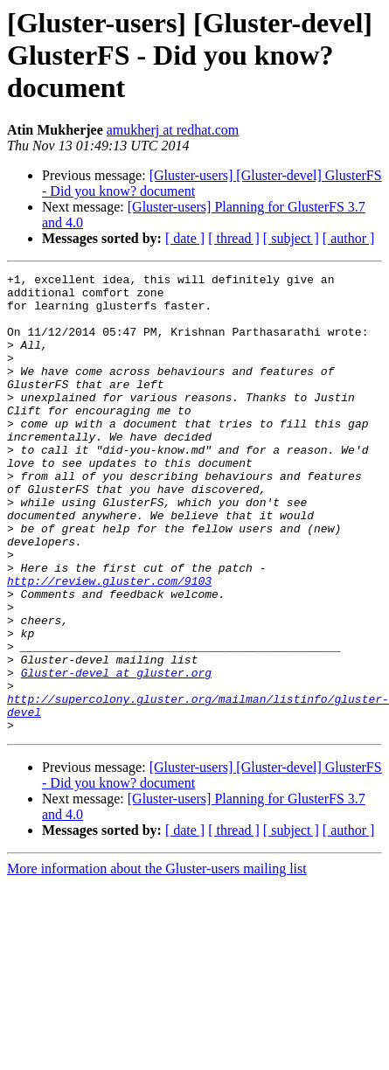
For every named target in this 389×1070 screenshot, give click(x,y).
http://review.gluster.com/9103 (109, 643)
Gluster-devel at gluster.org (116, 753)
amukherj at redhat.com (173, 129)
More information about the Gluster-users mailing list (157, 960)
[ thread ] (234, 238)
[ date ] (185, 238)
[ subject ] (291, 238)
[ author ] (349, 238)
